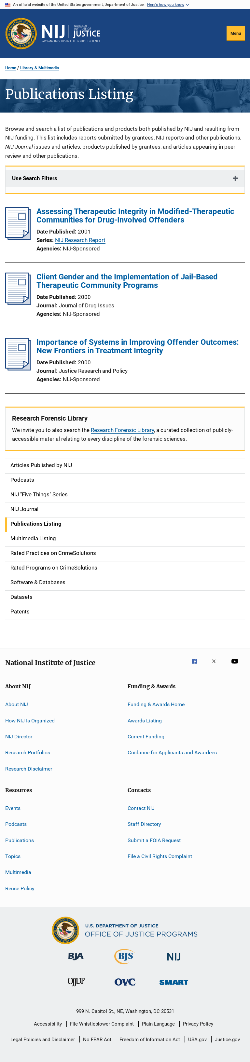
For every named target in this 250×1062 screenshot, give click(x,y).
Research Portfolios (27, 752)
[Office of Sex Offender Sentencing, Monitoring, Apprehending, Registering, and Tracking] (174, 986)
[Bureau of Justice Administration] (76, 961)
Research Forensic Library (122, 430)
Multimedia (18, 872)
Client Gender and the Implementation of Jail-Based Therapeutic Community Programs (127, 281)
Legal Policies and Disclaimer (42, 1039)
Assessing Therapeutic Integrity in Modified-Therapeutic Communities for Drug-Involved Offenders (135, 215)
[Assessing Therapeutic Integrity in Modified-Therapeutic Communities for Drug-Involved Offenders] (18, 238)
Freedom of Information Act (149, 1039)
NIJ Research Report (80, 240)
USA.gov (197, 1039)
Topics (13, 856)
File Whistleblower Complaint (102, 1024)
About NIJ (16, 704)
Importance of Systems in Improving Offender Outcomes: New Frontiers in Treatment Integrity (137, 346)
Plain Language (158, 1024)
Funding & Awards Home (156, 704)
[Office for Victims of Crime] (125, 986)
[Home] (71, 33)
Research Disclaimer (28, 768)
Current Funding (146, 736)
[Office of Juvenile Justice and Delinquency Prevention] (76, 987)
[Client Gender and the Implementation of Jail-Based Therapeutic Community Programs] (18, 303)
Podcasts (16, 824)
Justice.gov (227, 1039)
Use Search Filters (34, 178)
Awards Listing (145, 720)
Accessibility (48, 1024)
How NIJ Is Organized (30, 720)
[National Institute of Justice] (173, 962)
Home (10, 67)
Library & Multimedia (39, 67)
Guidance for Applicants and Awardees (172, 752)
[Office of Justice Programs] (21, 33)
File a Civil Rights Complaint (160, 856)
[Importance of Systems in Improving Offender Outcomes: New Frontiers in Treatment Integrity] (18, 368)
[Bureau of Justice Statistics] (124, 965)
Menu (235, 33)
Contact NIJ (141, 808)
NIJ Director (18, 736)
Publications (19, 840)
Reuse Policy (20, 888)
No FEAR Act (97, 1039)
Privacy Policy (198, 1024)
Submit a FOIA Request (154, 840)
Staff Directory (144, 824)
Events (13, 808)
